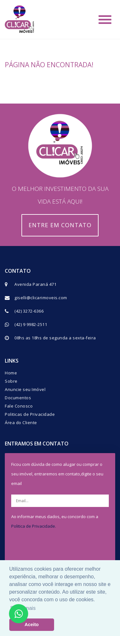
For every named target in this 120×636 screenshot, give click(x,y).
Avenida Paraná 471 (35, 284)
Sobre (11, 381)
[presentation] (64, 548)
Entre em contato (60, 225)
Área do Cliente (21, 422)
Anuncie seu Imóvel (25, 389)
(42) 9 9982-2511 (30, 324)
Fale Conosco (19, 406)
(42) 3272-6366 (29, 311)
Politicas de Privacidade (30, 414)
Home (11, 373)
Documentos (18, 398)
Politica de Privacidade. (33, 526)
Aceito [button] (32, 624)
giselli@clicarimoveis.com (40, 297)
